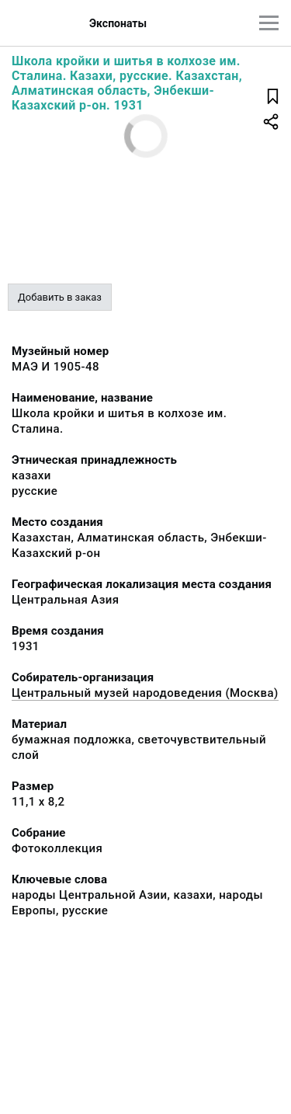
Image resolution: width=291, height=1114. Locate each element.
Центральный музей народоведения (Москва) (145, 693)
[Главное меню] (268, 23)
